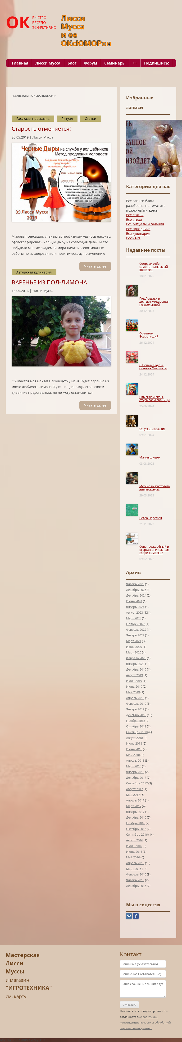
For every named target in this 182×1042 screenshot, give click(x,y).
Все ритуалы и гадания (145, 224)
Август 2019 (134, 675)
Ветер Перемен (150, 518)
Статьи (90, 118)
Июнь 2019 (134, 686)
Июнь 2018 (134, 749)
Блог (72, 63)
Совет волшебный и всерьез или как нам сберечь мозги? (154, 549)
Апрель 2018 (135, 760)
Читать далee (95, 266)
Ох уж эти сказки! (152, 428)
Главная (20, 63)
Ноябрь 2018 (135, 720)
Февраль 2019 (136, 703)
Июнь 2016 (134, 851)
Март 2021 (133, 641)
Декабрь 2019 (136, 669)
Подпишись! (156, 63)
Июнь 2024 (134, 601)
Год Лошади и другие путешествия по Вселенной (154, 301)
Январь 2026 (135, 584)
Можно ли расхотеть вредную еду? (154, 487)
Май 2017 (133, 794)
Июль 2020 (134, 646)
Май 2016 (133, 857)
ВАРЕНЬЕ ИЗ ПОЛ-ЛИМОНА (49, 282)
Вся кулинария (138, 233)
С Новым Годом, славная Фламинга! (153, 366)
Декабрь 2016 (136, 817)
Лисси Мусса (47, 63)
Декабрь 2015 (136, 886)
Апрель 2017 (135, 800)
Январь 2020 (135, 664)
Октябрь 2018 (136, 726)
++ (135, 63)
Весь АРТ (133, 238)
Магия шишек (149, 457)
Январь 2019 (135, 709)
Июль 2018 (134, 743)
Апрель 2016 (135, 863)
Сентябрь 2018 (137, 732)
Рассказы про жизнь (33, 118)
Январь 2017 (135, 812)
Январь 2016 (135, 880)
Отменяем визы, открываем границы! (154, 398)
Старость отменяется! (41, 128)
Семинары (115, 63)
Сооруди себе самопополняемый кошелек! (153, 266)
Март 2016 (133, 868)
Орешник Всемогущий (148, 334)
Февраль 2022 (136, 629)
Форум (90, 63)
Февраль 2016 (136, 874)
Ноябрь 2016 (135, 823)
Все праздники (138, 229)
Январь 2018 (135, 772)
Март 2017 (133, 806)
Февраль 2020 (136, 658)
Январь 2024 (135, 607)
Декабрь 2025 (136, 590)
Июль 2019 (134, 681)
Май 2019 (133, 692)
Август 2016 (134, 840)
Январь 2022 (135, 635)
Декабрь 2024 (136, 595)
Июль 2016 (134, 846)
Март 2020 (133, 652)
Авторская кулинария (34, 272)
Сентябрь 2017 (137, 783)
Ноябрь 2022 (135, 624)
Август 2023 (134, 612)
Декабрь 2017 (136, 777)
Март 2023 (133, 618)
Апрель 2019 (135, 698)
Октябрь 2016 (136, 829)
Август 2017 (134, 789)
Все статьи (135, 215)
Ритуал (67, 118)
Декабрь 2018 (136, 715)
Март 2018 (133, 766)
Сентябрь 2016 (137, 834)
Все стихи (134, 219)
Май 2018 (133, 755)
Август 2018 (134, 738)
